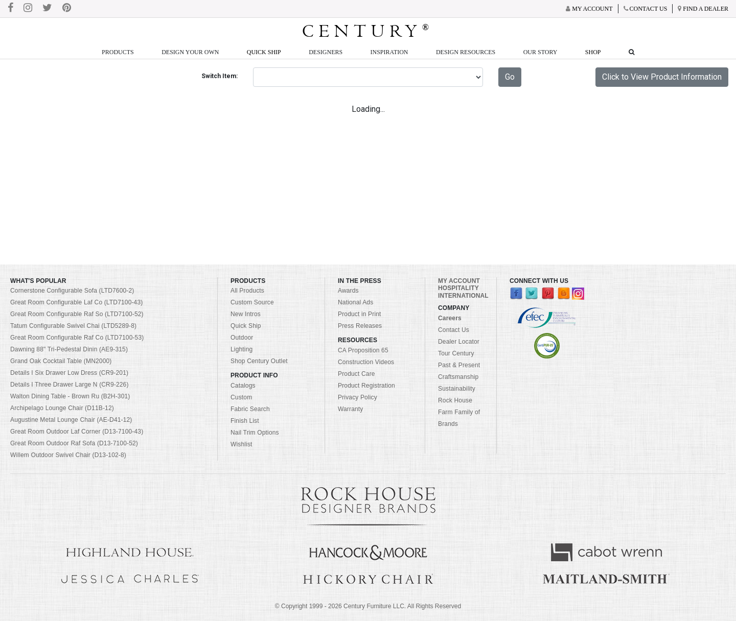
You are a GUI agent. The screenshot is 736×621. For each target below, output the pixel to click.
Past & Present (459, 365)
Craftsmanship (458, 376)
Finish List (245, 420)
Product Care (356, 373)
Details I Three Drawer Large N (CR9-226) (69, 384)
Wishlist (241, 444)
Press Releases (360, 325)
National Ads (355, 302)
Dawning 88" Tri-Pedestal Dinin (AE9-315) (69, 349)
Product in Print (359, 314)
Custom (241, 397)
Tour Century (456, 353)
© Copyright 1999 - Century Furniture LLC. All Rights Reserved (368, 606)
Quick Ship (264, 52)
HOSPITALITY (458, 288)
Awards (348, 290)
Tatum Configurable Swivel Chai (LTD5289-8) (73, 325)
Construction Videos (366, 362)
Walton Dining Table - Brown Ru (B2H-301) (70, 396)
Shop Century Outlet (259, 361)
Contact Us (453, 329)
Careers (450, 318)
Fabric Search (250, 409)
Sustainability (456, 388)
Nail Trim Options (255, 432)
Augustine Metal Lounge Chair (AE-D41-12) (71, 419)
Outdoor (242, 337)
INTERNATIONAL (463, 295)
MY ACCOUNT (459, 280)
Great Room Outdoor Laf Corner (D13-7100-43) (76, 431)
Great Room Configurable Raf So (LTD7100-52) (77, 314)
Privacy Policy (357, 397)
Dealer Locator (458, 341)
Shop (593, 52)
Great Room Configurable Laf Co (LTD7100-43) (76, 302)
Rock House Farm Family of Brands (459, 412)
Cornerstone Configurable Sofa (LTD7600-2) (72, 290)
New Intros (246, 314)
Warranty (350, 409)
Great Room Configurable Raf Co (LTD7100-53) (77, 337)
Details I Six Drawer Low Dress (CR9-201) (69, 372)
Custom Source (252, 302)
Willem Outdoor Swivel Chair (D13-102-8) (68, 455)
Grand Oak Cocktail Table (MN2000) (60, 361)
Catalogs (243, 385)
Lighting (241, 349)
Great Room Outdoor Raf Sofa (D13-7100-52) (74, 443)
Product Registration (366, 385)
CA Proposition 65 (363, 350)
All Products (247, 290)
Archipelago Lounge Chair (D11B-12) (62, 408)
